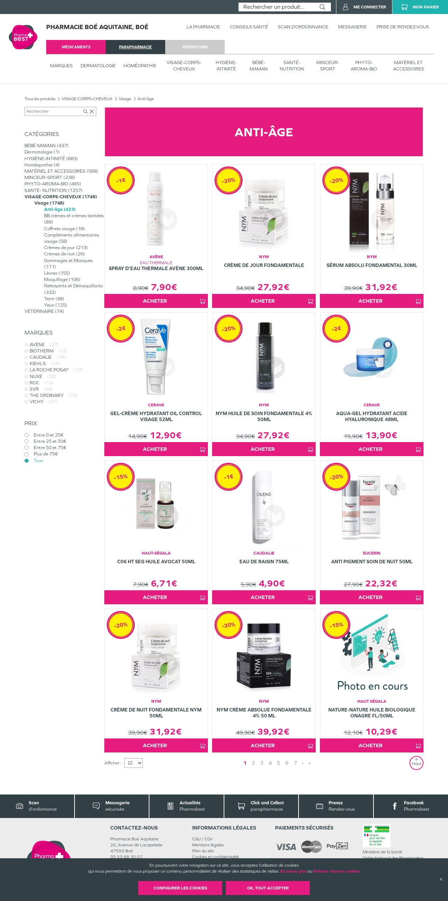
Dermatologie (98, 65)
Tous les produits (39, 98)
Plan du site (203, 850)
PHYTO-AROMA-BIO (364, 65)
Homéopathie (140, 65)
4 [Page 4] (270, 763)
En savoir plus (293, 871)
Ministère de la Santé (382, 852)
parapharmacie (135, 47)
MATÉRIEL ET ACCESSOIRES (408, 65)
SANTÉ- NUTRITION (292, 65)
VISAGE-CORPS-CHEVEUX (184, 65)
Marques (61, 65)
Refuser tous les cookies (337, 871)
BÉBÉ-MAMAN (259, 65)
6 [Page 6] (287, 763)
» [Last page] (309, 763)
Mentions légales (208, 844)
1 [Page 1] (245, 763)
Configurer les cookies (180, 888)
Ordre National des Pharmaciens (393, 857)
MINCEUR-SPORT (327, 65)
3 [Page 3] (262, 763)
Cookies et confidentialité (215, 856)
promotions (195, 47)
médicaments (76, 47)
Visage (125, 98)
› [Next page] (302, 763)
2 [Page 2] (253, 763)
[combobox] (276, 7)
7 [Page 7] (295, 763)
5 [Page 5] (278, 763)
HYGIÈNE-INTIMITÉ (226, 65)
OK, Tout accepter (268, 888)
